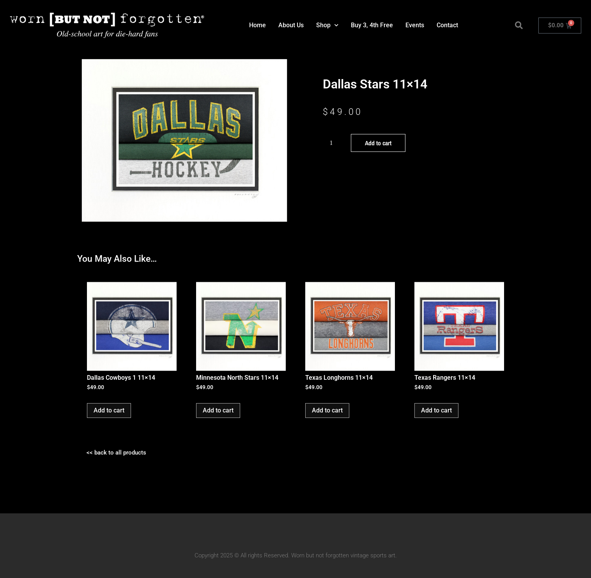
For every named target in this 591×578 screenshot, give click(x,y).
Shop (327, 25)
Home (257, 25)
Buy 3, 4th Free (372, 25)
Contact (447, 25)
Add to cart (378, 143)
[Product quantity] (334, 143)
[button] (519, 25)
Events (414, 25)
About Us (291, 25)
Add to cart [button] (109, 410)
